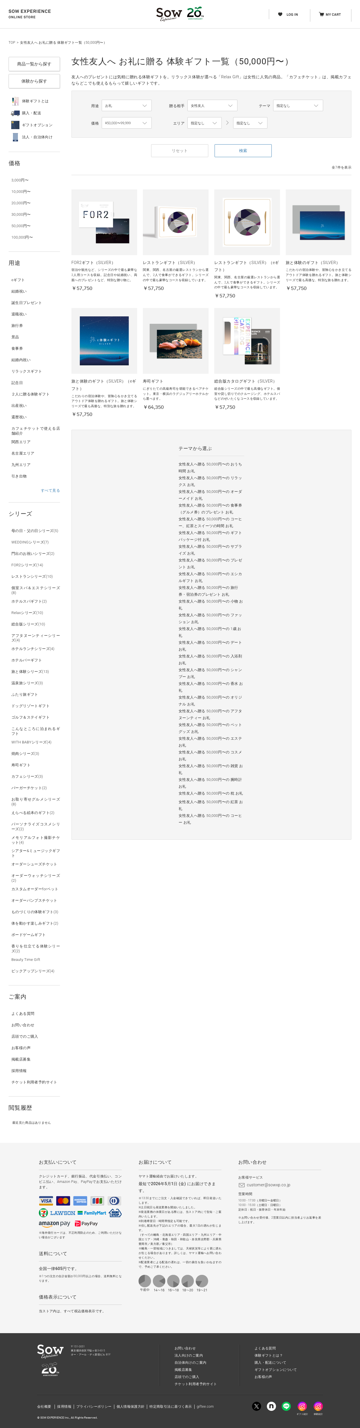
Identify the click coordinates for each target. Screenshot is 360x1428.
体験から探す (34, 81)
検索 (243, 150)
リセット (180, 150)
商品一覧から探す (34, 64)
